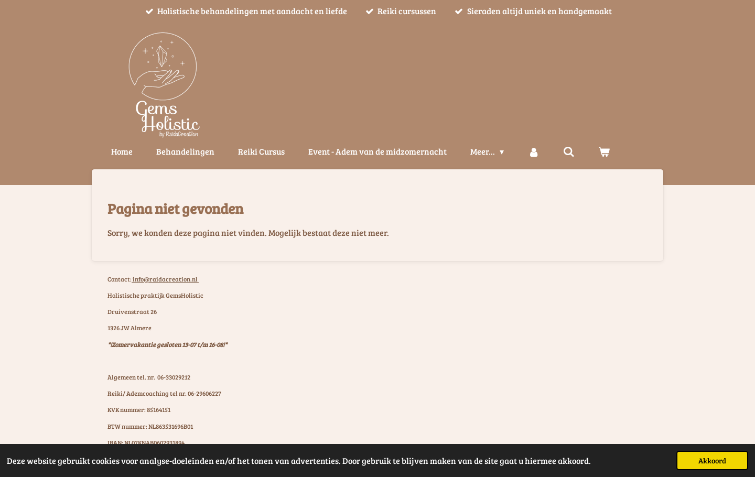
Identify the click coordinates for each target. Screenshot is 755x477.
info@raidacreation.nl (165, 279)
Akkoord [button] (712, 460)
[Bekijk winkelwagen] (604, 151)
